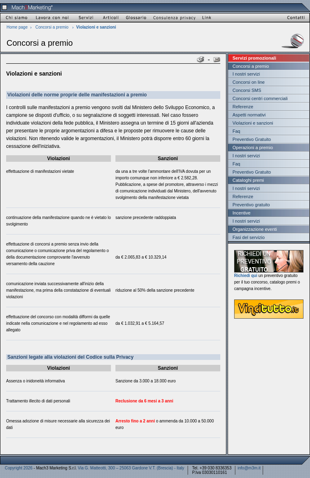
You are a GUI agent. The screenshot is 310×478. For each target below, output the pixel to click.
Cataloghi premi (248, 180)
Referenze (242, 106)
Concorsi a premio (52, 27)
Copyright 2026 (19, 468)
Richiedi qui (245, 275)
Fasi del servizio (248, 237)
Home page (17, 27)
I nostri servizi (246, 73)
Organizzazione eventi (254, 229)
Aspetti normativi (249, 114)
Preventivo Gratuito (251, 139)
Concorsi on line (248, 82)
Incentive (241, 212)
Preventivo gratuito (251, 204)
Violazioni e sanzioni (252, 123)
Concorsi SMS (246, 90)
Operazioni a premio (252, 147)
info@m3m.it (249, 468)
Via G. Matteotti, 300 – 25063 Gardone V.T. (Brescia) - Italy (131, 468)
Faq (236, 131)
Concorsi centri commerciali (260, 98)
